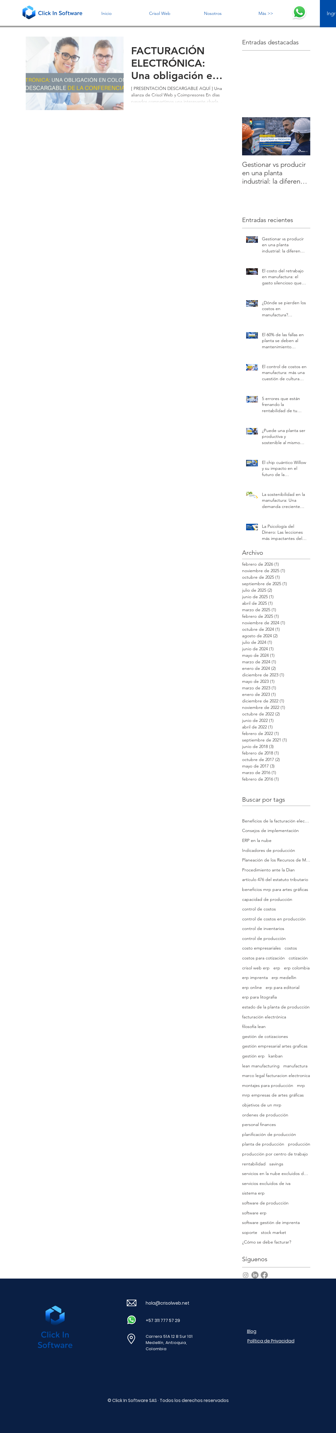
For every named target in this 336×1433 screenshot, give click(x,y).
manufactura (295, 1066)
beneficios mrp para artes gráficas (275, 889)
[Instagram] (245, 1275)
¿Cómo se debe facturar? (266, 1242)
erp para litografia (259, 997)
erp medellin (284, 977)
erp (276, 968)
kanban (275, 1056)
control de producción (264, 938)
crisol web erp (256, 968)
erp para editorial (282, 987)
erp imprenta (255, 977)
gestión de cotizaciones (265, 1036)
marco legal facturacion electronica (276, 1075)
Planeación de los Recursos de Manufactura (276, 860)
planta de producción (263, 1144)
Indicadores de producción (268, 850)
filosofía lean (254, 1026)
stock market (273, 1232)
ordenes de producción (265, 1115)
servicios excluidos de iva (266, 1183)
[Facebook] (264, 1275)
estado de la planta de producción (276, 1007)
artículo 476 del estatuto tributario (275, 879)
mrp (301, 1085)
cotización (298, 958)
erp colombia (297, 968)
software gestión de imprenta (271, 1222)
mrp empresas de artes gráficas (273, 1095)
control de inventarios (263, 928)
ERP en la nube (257, 840)
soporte (249, 1232)
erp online (252, 987)
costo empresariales (261, 948)
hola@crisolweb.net (167, 1303)
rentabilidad (254, 1164)
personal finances (259, 1124)
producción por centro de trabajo (275, 1154)
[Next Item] (300, 136)
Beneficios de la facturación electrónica (276, 821)
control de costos (259, 909)
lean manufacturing (261, 1066)
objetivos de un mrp (261, 1105)
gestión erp (253, 1056)
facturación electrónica (264, 1017)
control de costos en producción (274, 919)
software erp (254, 1213)
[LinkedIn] (255, 1275)
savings (276, 1164)
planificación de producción (269, 1134)
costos (291, 948)
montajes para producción (267, 1085)
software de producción (265, 1203)
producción (299, 1144)
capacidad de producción (267, 899)
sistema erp (253, 1193)
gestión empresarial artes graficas (274, 1046)
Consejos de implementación (270, 830)
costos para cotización (263, 958)
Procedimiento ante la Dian (268, 870)
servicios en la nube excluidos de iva (276, 1173)
